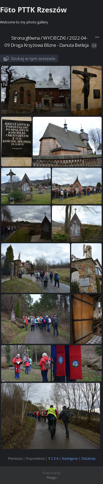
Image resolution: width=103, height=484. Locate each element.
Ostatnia (88, 458)
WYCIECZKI (54, 38)
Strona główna (25, 38)
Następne (70, 458)
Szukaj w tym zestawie (33, 58)
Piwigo (52, 477)
